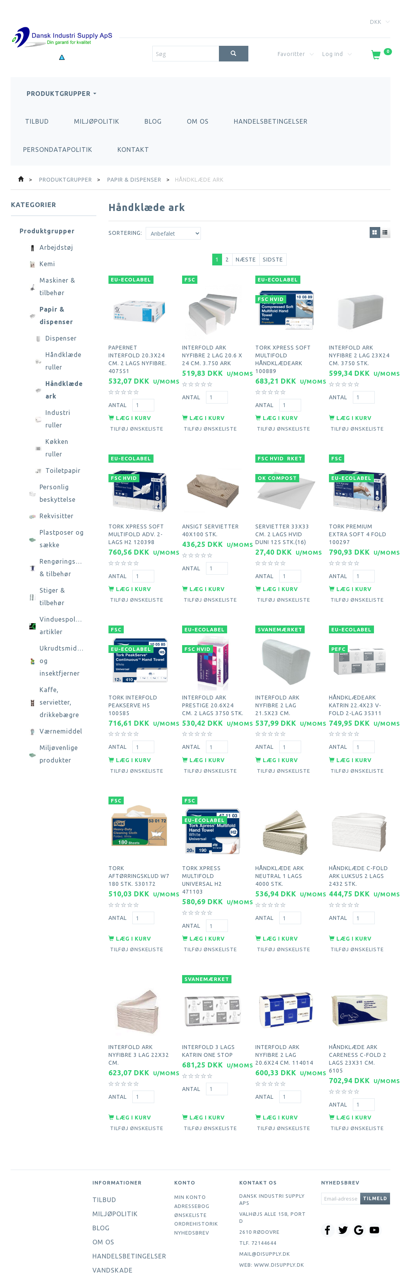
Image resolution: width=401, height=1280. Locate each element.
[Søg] (233, 53)
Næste (246, 259)
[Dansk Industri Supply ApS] (62, 25)
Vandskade (112, 1229)
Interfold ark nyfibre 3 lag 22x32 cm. (138, 1017)
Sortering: (125, 233)
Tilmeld (375, 1157)
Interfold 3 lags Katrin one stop (208, 1013)
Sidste (273, 259)
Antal (118, 400)
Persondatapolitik (57, 149)
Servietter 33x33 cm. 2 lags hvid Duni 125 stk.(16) (282, 521)
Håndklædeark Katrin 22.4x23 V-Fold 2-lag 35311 (355, 684)
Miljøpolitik (96, 121)
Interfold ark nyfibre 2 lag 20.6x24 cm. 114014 (284, 1017)
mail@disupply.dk (264, 1213)
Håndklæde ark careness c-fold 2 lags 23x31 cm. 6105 (358, 1021)
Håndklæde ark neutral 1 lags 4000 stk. (279, 847)
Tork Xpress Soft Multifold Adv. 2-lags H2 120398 (136, 521)
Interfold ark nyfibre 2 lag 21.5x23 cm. (277, 684)
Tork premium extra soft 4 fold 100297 (358, 521)
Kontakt (133, 149)
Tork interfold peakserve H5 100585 (132, 684)
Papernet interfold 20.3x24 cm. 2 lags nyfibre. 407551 (137, 354)
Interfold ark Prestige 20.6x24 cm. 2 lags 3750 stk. (213, 684)
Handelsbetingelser (271, 121)
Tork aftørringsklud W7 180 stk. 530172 (139, 847)
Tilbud (37, 121)
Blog (153, 121)
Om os (198, 121)
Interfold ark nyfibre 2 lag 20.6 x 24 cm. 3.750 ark (212, 350)
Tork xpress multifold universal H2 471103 (202, 850)
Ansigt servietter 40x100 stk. (210, 517)
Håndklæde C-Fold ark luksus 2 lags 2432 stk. (358, 847)
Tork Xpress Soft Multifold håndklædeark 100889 (283, 354)
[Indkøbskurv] (381, 56)
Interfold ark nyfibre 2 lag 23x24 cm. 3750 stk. (359, 350)
